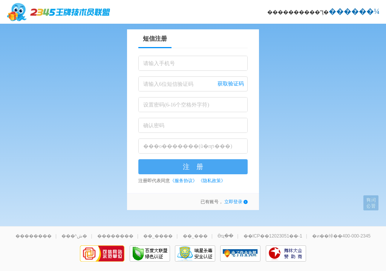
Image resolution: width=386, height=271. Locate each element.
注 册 (193, 167)
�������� (33, 236)
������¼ (354, 11)
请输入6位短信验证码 (168, 84)
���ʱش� (74, 236)
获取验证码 (231, 84)
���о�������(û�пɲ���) (187, 146)
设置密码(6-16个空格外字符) (176, 105)
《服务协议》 (183, 180)
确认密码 (153, 125)
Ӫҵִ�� (225, 236)
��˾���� (158, 236)
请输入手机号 (159, 63)
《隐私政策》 (211, 180)
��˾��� (195, 236)
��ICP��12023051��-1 (273, 236)
